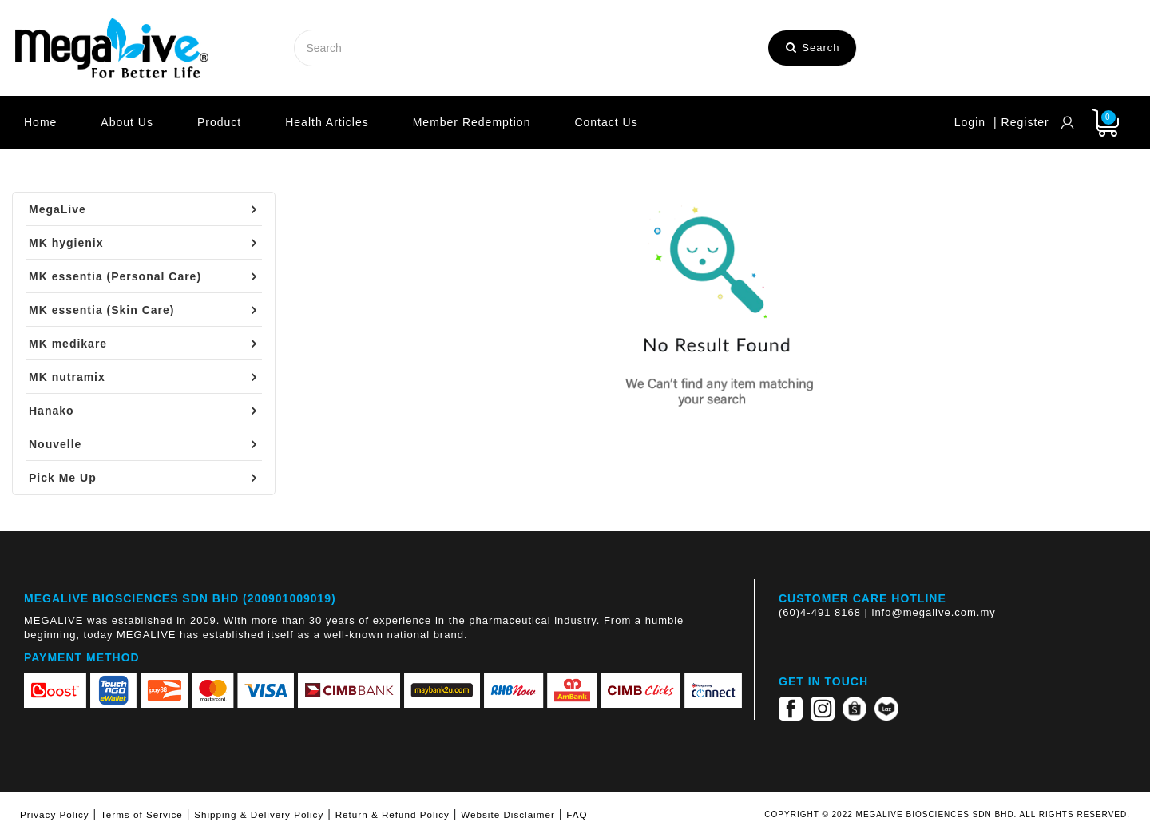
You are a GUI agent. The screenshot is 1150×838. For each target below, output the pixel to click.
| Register (1021, 122)
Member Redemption (472, 122)
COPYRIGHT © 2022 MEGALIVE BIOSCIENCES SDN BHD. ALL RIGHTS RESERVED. (947, 814)
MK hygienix (66, 242)
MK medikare (68, 343)
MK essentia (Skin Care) (102, 310)
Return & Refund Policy (392, 814)
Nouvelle (55, 444)
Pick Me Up (63, 477)
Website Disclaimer (508, 814)
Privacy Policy (54, 814)
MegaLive (57, 209)
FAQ (576, 814)
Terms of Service (142, 814)
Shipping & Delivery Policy (258, 814)
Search (813, 48)
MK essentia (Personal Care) (115, 276)
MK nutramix (67, 377)
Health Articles (326, 122)
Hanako (51, 410)
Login (969, 122)
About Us (127, 122)
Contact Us (605, 122)
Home (40, 122)
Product (219, 122)
